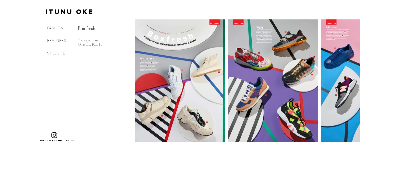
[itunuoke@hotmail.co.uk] (56, 141)
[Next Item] (351, 81)
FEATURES (56, 40)
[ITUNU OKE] (69, 11)
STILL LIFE (56, 53)
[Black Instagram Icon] (54, 135)
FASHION (55, 28)
